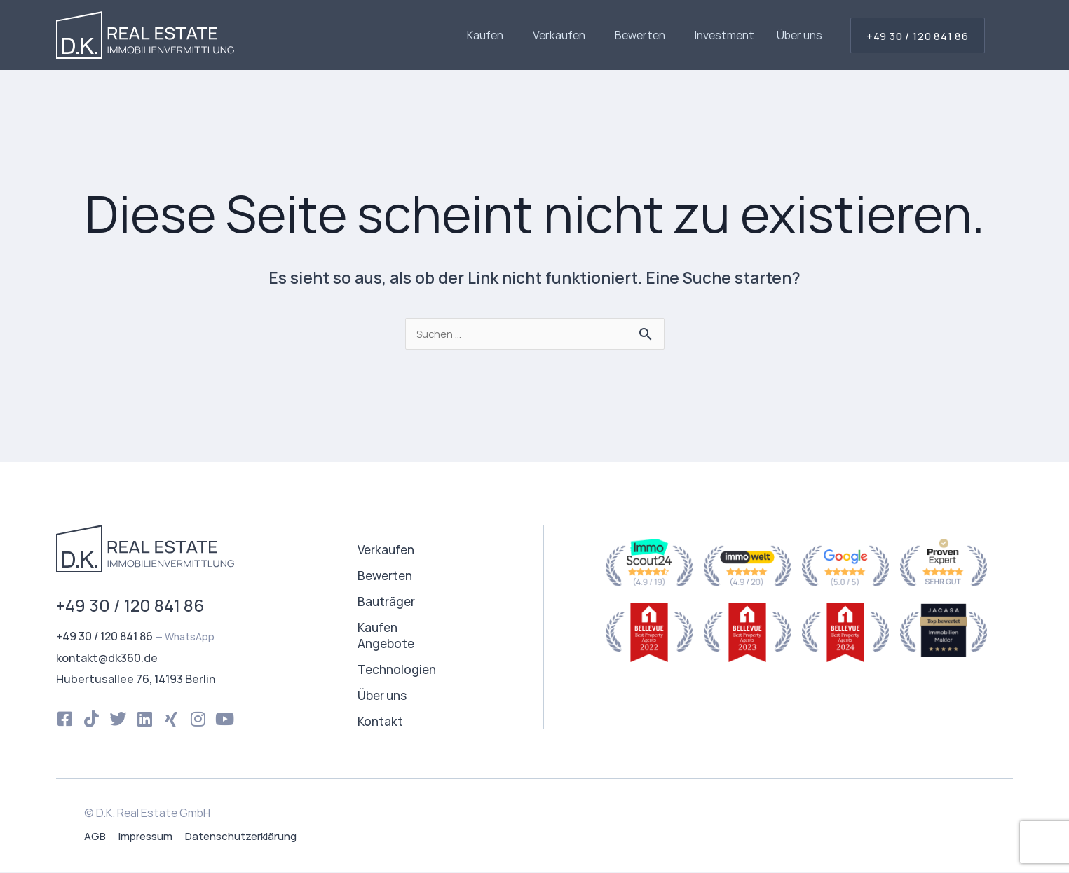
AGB (95, 837)
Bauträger (386, 603)
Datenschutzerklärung (241, 837)
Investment (724, 35)
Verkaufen (562, 35)
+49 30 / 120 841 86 (130, 606)
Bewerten (643, 35)
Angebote (386, 645)
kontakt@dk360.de (107, 659)
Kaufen (488, 35)
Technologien (397, 671)
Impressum (145, 837)
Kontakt (380, 723)
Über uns (799, 35)
